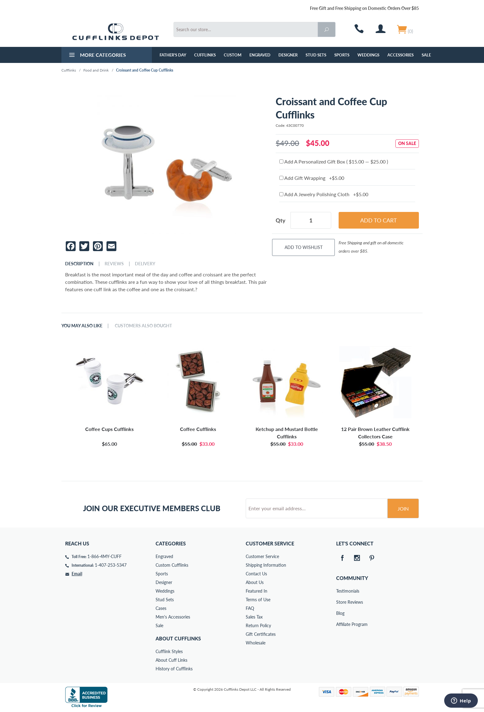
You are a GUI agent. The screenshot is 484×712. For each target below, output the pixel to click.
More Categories (97, 55)
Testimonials (340, 591)
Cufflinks (205, 54)
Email (77, 573)
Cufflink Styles (169, 651)
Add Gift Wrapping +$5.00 (311, 178)
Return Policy (258, 625)
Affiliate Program (340, 624)
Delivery (145, 263)
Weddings (368, 54)
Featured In (256, 591)
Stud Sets (316, 54)
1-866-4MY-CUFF (104, 556)
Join (403, 508)
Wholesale (255, 642)
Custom (232, 54)
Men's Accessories (173, 616)
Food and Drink (96, 70)
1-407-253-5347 (111, 565)
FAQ (250, 608)
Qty (281, 220)
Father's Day (173, 54)
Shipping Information (266, 565)
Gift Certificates (261, 634)
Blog (340, 613)
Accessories (400, 54)
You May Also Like (81, 325)
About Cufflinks (178, 638)
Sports (341, 54)
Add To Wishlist (304, 247)
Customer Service (262, 556)
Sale (426, 54)
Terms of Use (258, 599)
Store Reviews (340, 602)
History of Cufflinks (174, 668)
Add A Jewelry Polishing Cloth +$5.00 (323, 194)
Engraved (259, 54)
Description (79, 263)
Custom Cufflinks (172, 565)
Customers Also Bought (143, 325)
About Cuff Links (171, 660)
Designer (288, 54)
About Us (255, 582)
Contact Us (256, 573)
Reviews (114, 263)
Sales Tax (254, 616)
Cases (161, 608)
